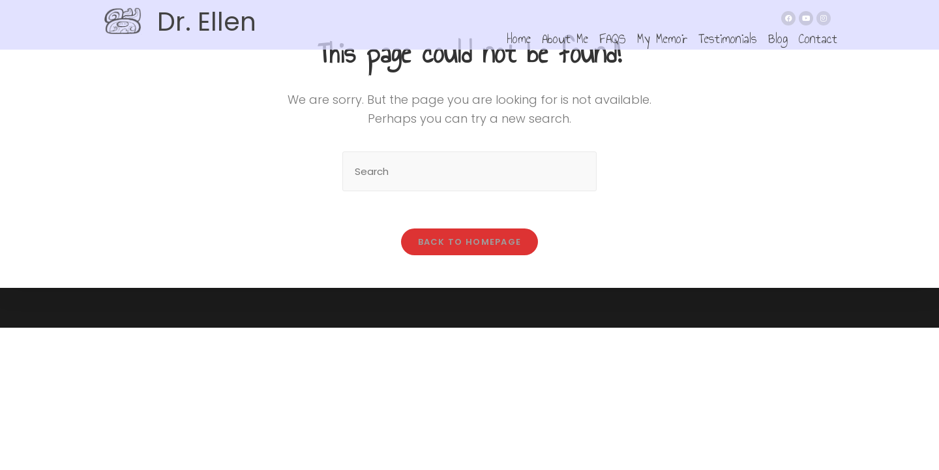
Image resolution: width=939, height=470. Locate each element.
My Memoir (662, 38)
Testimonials (727, 38)
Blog (778, 38)
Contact (818, 38)
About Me (565, 38)
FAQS (612, 38)
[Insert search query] (469, 171)
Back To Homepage (470, 244)
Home (519, 38)
